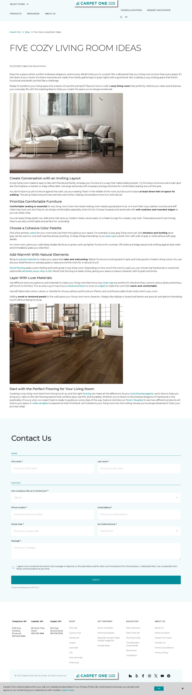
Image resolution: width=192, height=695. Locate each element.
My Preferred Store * (107, 524)
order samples (40, 403)
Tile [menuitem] (71, 652)
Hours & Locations (131, 10)
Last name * (103, 461)
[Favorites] (126, 17)
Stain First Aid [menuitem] (133, 633)
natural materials (27, 259)
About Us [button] (50, 13)
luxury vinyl (39, 271)
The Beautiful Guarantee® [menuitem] (132, 644)
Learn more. (67, 690)
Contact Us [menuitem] (160, 643)
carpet (101, 286)
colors (33, 233)
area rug (109, 236)
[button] (121, 17)
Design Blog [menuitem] (103, 645)
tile (50, 271)
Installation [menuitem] (131, 655)
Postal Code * (17, 524)
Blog (27, 32)
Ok (158, 688)
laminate (27, 271)
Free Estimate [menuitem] (76, 657)
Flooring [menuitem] (73, 628)
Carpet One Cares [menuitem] (163, 638)
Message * (16, 541)
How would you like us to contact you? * (29, 491)
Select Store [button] (17, 4)
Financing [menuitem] (74, 662)
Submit (96, 580)
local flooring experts (142, 393)
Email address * (105, 507)
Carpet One (15, 32)
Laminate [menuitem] (73, 647)
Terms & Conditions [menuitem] (164, 647)
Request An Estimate (159, 10)
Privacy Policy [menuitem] (161, 652)
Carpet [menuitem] (72, 643)
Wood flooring (17, 268)
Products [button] (15, 13)
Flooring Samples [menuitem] (106, 633)
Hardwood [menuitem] (74, 638)
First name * (17, 461)
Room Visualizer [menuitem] (105, 628)
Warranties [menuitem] (131, 650)
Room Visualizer (135, 400)
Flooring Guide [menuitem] (133, 638)
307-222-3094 (18, 636)
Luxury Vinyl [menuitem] (75, 633)
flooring (87, 393)
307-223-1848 (37, 633)
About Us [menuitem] (159, 628)
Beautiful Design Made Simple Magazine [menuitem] (109, 639)
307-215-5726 (56, 633)
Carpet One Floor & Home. (34, 675)
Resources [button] (33, 13)
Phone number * (19, 507)
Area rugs (108, 282)
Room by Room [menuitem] (162, 633)
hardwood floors (77, 286)
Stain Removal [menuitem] (133, 628)
